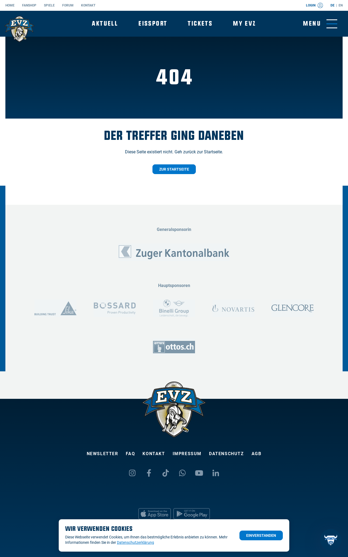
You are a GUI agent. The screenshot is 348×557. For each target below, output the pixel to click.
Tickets (200, 23)
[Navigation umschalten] (320, 23)
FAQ (130, 453)
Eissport (152, 23)
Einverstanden (261, 535)
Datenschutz (226, 453)
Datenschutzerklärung (135, 542)
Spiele (49, 5)
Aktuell (105, 23)
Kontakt (88, 5)
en (341, 5)
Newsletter (102, 453)
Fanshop (29, 5)
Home (10, 5)
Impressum (187, 453)
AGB (257, 453)
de (332, 5)
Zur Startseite (174, 169)
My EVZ (244, 23)
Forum (68, 5)
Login (314, 5)
